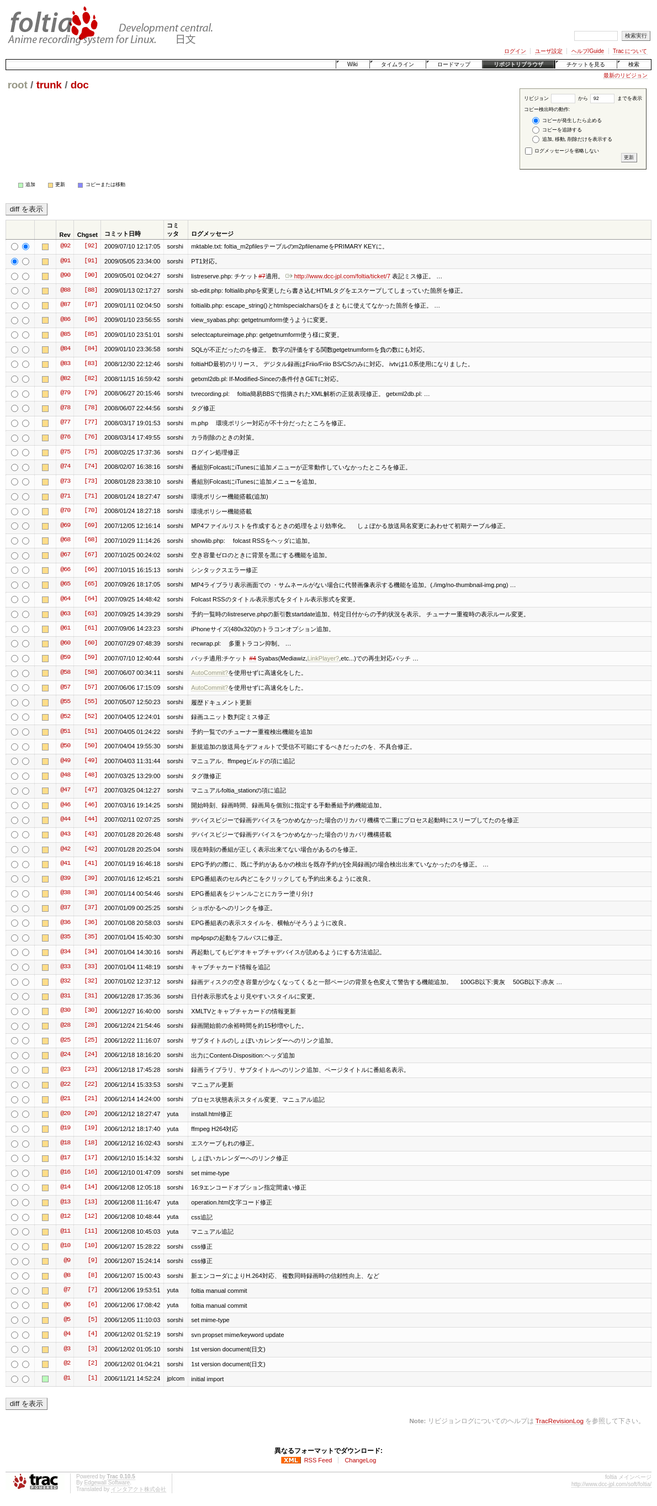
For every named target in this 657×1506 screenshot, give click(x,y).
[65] (90, 584)
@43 (65, 834)
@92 (65, 246)
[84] (90, 349)
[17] (90, 1158)
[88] (90, 290)
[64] (90, 599)
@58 (65, 672)
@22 (65, 1084)
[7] (92, 1290)
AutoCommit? (209, 672)
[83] (90, 364)
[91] (90, 261)
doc (80, 85)
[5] (92, 1319)
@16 (65, 1172)
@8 (66, 1275)
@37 (65, 907)
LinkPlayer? (324, 658)
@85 (65, 334)
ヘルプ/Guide (587, 51)
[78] (90, 408)
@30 (65, 1010)
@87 (65, 304)
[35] (90, 937)
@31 (65, 996)
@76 (65, 437)
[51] (90, 731)
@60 (65, 643)
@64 (65, 599)
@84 (65, 349)
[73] (90, 481)
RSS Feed (318, 1460)
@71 (65, 496)
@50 (65, 746)
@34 (65, 952)
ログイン (515, 51)
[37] (90, 907)
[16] (90, 1172)
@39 (65, 878)
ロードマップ (453, 64)
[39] (90, 878)
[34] (90, 952)
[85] (90, 334)
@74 (65, 466)
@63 (65, 614)
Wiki (352, 64)
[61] (90, 628)
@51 (65, 731)
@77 (65, 422)
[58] (90, 672)
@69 (65, 525)
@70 (65, 510)
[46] (90, 805)
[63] (90, 614)
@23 (65, 1069)
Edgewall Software (107, 1482)
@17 (65, 1158)
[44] (90, 819)
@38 (65, 893)
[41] (90, 863)
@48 (65, 775)
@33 (65, 967)
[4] (92, 1334)
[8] (92, 1275)
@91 (65, 261)
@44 (65, 819)
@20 (65, 1113)
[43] (90, 834)
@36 (65, 922)
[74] (90, 466)
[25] (90, 1040)
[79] (90, 393)
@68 (65, 540)
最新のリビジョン (625, 75)
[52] (90, 716)
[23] (90, 1069)
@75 (65, 452)
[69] (90, 525)
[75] (90, 452)
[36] (90, 922)
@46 (65, 805)
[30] (90, 1010)
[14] (90, 1187)
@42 (65, 849)
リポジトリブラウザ (518, 64)
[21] (90, 1099)
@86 (65, 319)
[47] (90, 790)
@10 (65, 1245)
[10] (90, 1245)
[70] (90, 510)
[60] (90, 643)
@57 (65, 687)
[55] (90, 701)
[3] (92, 1349)
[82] (90, 378)
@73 (65, 481)
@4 (66, 1334)
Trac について (630, 51)
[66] (90, 570)
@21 (65, 1099)
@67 (65, 555)
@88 (65, 290)
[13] (90, 1202)
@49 (65, 761)
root (18, 85)
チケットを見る (585, 64)
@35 (65, 937)
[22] (90, 1084)
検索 (633, 64)
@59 (65, 657)
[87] (90, 304)
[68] (90, 540)
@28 (65, 1025)
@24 (65, 1054)
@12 (65, 1216)
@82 (65, 378)
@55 (65, 701)
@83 (65, 364)
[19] (90, 1128)
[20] (90, 1113)
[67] (90, 555)
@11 (65, 1231)
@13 (65, 1202)
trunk (49, 85)
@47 (65, 790)
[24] (90, 1054)
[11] (90, 1231)
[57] (90, 687)
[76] (90, 437)
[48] (90, 775)
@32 (65, 981)
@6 (66, 1305)
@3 (66, 1349)
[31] (90, 996)
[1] (92, 1378)
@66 (65, 570)
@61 (65, 628)
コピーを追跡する (557, 130)
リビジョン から (556, 98)
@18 (65, 1143)
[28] (90, 1025)
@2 (66, 1363)
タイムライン (397, 64)
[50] (90, 746)
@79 (65, 393)
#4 (252, 658)
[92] (90, 246)
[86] (90, 319)
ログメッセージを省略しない (562, 151)
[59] (90, 657)
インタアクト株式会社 (138, 1489)
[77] (90, 422)
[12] (90, 1216)
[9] (92, 1260)
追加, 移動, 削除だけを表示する (572, 139)
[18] (90, 1143)
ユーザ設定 (549, 51)
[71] (90, 496)
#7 (261, 276)
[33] (90, 967)
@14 (65, 1187)
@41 (65, 863)
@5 (66, 1319)
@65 (65, 584)
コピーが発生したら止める (567, 120)
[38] (90, 893)
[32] (90, 981)
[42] (90, 849)
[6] (92, 1305)
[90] (90, 275)
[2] (92, 1363)
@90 (65, 275)
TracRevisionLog (560, 1420)
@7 (66, 1290)
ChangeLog (360, 1460)
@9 (66, 1260)
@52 (65, 716)
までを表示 (616, 98)
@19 (65, 1128)
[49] (90, 761)
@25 (65, 1040)
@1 (66, 1378)
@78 (65, 408)
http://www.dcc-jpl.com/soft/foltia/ (611, 1484)
